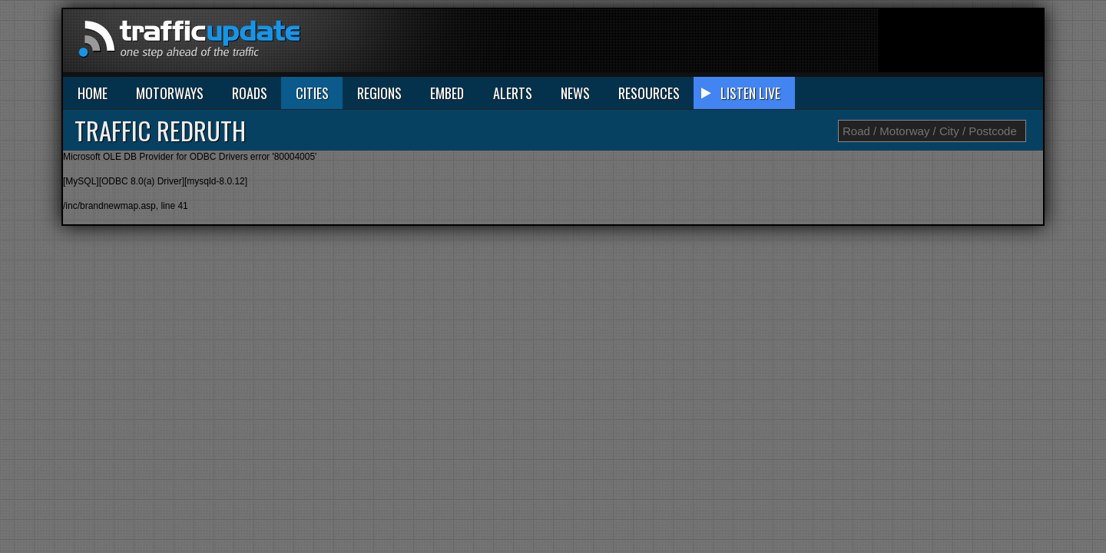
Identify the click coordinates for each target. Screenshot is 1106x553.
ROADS (249, 93)
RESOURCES (649, 93)
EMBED (447, 93)
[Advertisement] (763, 43)
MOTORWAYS (170, 93)
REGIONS (379, 93)
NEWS (575, 93)
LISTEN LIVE (750, 93)
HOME (93, 93)
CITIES (312, 93)
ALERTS (512, 93)
